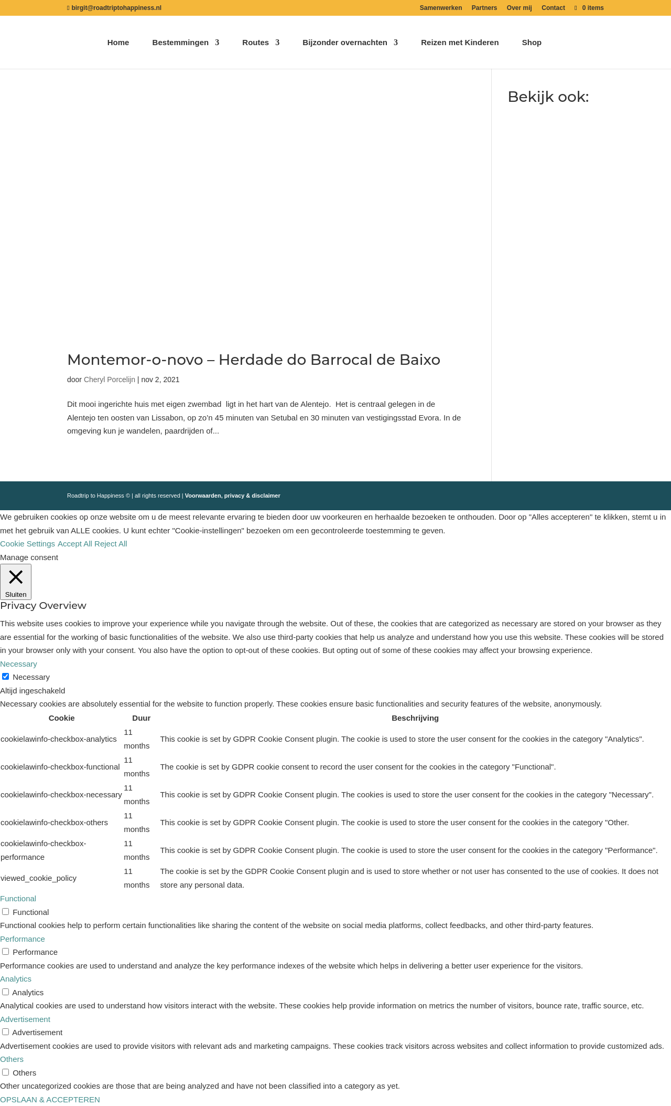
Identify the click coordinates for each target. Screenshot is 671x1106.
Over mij (519, 8)
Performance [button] (22, 938)
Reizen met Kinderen (460, 43)
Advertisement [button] (25, 1019)
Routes (255, 43)
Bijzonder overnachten (344, 43)
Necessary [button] (18, 663)
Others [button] (12, 1059)
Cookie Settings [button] (27, 543)
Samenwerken (441, 8)
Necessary (31, 676)
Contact (553, 8)
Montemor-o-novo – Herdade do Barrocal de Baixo (253, 359)
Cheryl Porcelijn (109, 379)
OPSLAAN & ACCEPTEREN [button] (50, 1099)
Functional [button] (18, 898)
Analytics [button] (15, 978)
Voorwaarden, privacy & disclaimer (232, 495)
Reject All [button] (110, 543)
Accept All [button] (75, 543)
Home (118, 43)
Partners (484, 8)
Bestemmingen (181, 43)
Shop (532, 43)
